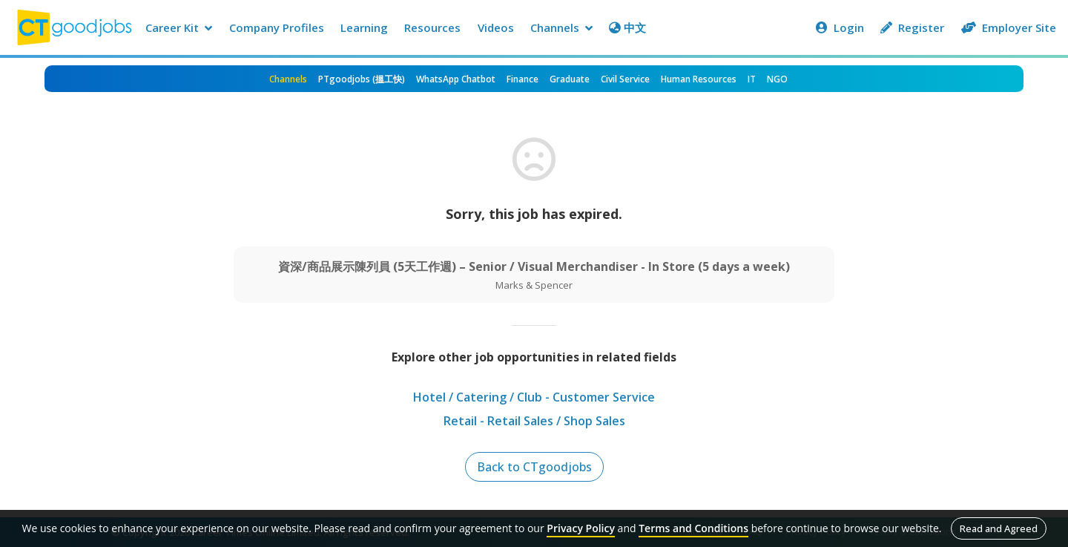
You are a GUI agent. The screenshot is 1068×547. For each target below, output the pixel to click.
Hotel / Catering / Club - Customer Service (534, 397)
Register (912, 27)
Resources (432, 27)
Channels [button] (561, 27)
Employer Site (1008, 27)
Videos (496, 27)
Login (840, 27)
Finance (522, 79)
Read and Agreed (999, 528)
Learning (364, 27)
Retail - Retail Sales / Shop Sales (534, 421)
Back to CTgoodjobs (534, 467)
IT (752, 79)
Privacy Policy (581, 528)
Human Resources (698, 79)
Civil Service (625, 79)
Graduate (570, 79)
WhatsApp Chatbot (455, 79)
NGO (777, 79)
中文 (627, 27)
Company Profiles (276, 27)
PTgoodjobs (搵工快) (361, 79)
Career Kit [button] (178, 27)
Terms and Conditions (693, 528)
